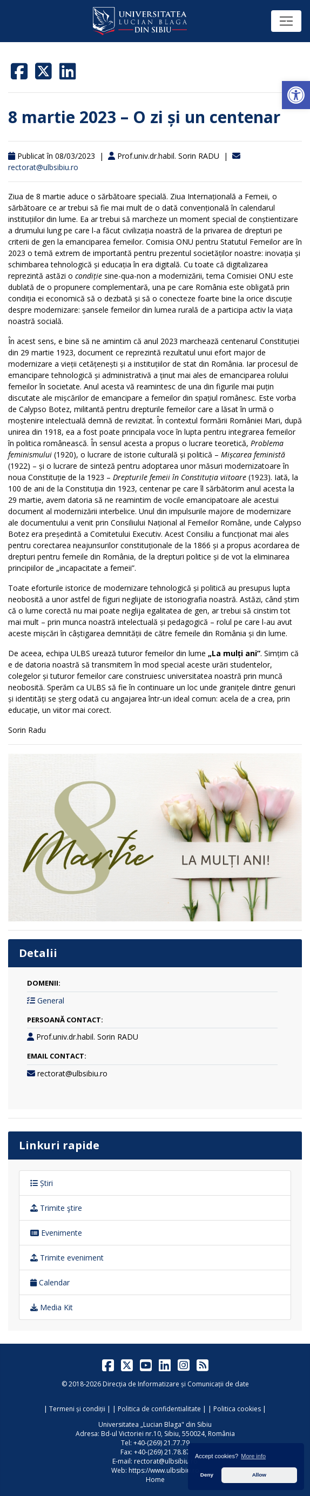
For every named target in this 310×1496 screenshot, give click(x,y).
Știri (41, 1183)
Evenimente (56, 1233)
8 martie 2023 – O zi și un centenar (144, 117)
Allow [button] (259, 1475)
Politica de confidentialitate (159, 1408)
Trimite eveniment (67, 1257)
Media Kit (51, 1307)
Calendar (50, 1282)
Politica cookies (237, 1408)
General (50, 1000)
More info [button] (253, 1456)
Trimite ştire (56, 1208)
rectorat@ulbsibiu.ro (43, 167)
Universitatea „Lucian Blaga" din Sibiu (155, 1424)
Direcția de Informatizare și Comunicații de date (176, 1384)
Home (155, 1479)
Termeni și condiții (77, 1408)
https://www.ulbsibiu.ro (164, 1470)
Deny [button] (206, 1475)
